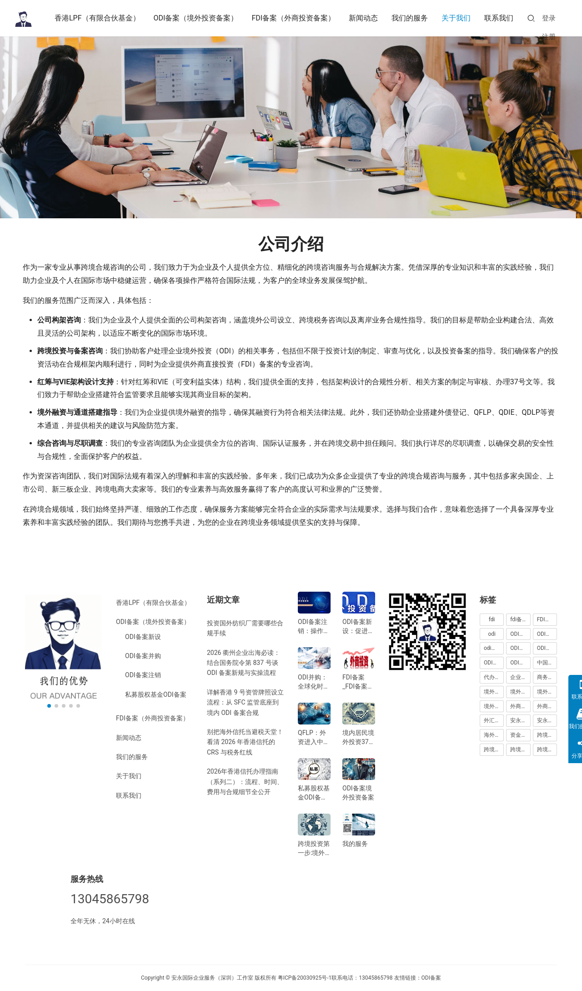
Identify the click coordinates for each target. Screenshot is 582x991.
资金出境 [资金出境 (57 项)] (520, 735)
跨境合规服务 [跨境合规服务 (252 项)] (520, 749)
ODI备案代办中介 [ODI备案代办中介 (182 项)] (547, 648)
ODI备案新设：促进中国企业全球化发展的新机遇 (358, 626)
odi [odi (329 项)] (492, 634)
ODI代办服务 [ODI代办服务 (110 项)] (547, 634)
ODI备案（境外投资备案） (196, 18)
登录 (549, 18)
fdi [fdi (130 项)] (492, 619)
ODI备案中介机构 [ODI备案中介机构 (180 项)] (520, 648)
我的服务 (355, 843)
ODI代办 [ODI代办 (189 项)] (520, 634)
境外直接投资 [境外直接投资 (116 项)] (494, 706)
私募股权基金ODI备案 (155, 694)
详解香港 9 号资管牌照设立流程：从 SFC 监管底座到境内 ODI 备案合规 (245, 702)
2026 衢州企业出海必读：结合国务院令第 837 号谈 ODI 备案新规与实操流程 (243, 663)
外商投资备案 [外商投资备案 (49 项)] (547, 706)
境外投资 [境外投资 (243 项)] (494, 692)
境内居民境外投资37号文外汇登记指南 (358, 737)
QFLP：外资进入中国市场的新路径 (314, 737)
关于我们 (456, 18)
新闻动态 (363, 18)
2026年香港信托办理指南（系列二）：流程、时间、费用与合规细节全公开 (245, 781)
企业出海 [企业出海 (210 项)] (520, 677)
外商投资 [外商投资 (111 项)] (520, 706)
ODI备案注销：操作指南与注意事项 (314, 626)
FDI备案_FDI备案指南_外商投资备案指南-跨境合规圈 (358, 682)
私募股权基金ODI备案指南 (314, 793)
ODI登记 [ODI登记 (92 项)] (520, 662)
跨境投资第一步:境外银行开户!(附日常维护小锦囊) (314, 848)
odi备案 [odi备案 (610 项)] (493, 648)
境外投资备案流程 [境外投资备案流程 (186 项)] (547, 692)
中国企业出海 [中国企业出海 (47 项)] (547, 662)
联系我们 (498, 18)
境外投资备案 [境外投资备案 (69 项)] (520, 692)
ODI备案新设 (143, 636)
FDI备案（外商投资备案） (293, 18)
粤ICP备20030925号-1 (305, 978)
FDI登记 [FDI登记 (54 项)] (546, 619)
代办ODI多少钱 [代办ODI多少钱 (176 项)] (494, 677)
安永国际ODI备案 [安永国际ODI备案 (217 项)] (547, 720)
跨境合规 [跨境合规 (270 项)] (547, 735)
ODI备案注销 (143, 675)
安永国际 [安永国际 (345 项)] (520, 720)
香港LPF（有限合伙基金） (97, 18)
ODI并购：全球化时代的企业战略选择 (314, 682)
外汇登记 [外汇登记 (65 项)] (494, 720)
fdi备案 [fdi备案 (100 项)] (518, 619)
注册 (549, 37)
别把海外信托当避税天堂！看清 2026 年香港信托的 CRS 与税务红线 (245, 742)
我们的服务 (409, 18)
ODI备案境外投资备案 (358, 793)
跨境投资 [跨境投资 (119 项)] (547, 749)
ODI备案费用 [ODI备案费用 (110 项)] (494, 662)
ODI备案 (431, 978)
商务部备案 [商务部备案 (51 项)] (547, 677)
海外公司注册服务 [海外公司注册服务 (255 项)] (494, 735)
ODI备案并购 (143, 655)
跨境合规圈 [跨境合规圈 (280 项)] (494, 749)
